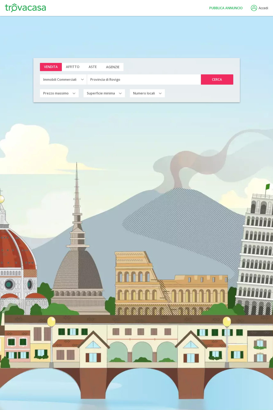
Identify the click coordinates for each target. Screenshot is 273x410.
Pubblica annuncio (226, 8)
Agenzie (112, 67)
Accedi (259, 8)
